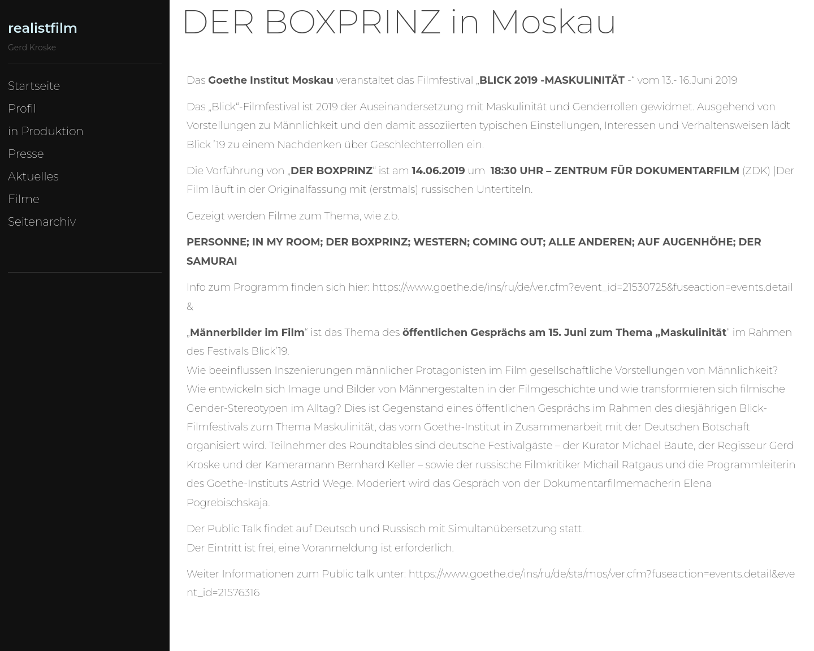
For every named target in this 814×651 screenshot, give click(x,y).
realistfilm (42, 28)
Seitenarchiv (42, 222)
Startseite (34, 86)
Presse (26, 154)
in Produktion (46, 131)
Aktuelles (33, 176)
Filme (24, 199)
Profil (22, 108)
